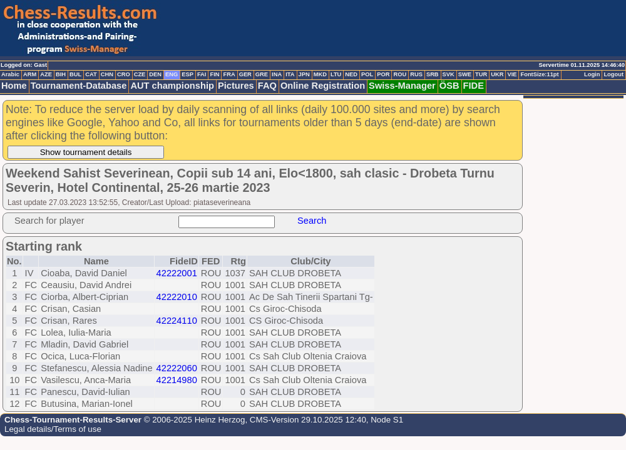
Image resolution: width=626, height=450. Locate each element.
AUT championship (172, 86)
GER (245, 74)
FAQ (267, 86)
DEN (155, 74)
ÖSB (449, 86)
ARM (29, 74)
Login (592, 74)
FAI (202, 74)
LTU (336, 74)
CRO (123, 74)
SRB (432, 74)
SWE (464, 74)
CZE (140, 74)
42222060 (176, 368)
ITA (289, 74)
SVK (448, 74)
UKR (497, 74)
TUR (481, 74)
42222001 (176, 273)
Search (311, 221)
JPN (304, 74)
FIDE (473, 86)
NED (351, 74)
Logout (613, 74)
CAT (90, 74)
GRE (261, 74)
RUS (416, 74)
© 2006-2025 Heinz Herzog (193, 419)
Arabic (10, 74)
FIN (214, 74)
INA (277, 74)
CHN (107, 74)
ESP (187, 74)
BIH (61, 74)
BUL (75, 74)
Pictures (236, 86)
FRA (229, 74)
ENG (171, 74)
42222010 (176, 297)
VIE (511, 74)
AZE (46, 74)
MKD (320, 74)
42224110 (176, 321)
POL (367, 74)
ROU (399, 74)
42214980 (176, 380)
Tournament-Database (79, 86)
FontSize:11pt (539, 74)
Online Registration (322, 86)
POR (383, 74)
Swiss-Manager (402, 86)
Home (14, 86)
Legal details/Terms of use (52, 429)
